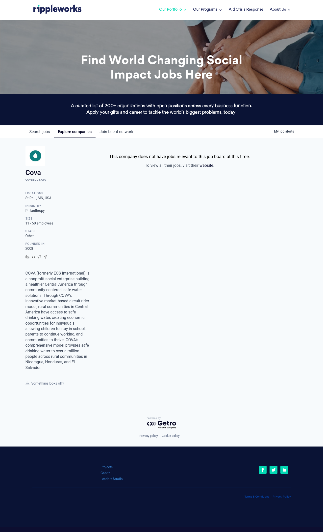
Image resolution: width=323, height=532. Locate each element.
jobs (39, 131)
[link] (54, 10)
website (206, 165)
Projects (106, 467)
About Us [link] (278, 10)
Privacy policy (148, 436)
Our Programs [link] (205, 10)
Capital (105, 473)
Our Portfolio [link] (170, 10)
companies (75, 131)
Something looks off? (44, 383)
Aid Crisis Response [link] (246, 10)
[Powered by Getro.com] (161, 423)
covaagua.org (35, 179)
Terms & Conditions (257, 497)
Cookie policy (171, 436)
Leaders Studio (111, 479)
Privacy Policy (282, 497)
